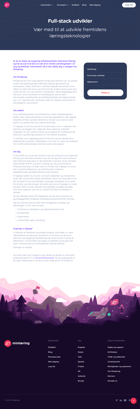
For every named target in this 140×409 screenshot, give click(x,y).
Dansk (80, 352)
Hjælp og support (115, 347)
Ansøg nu (105, 93)
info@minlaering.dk (44, 258)
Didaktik (75, 5)
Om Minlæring (114, 371)
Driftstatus (112, 352)
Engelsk (81, 347)
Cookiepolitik (114, 362)
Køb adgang (95, 5)
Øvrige (81, 381)
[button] (46, 5)
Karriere (111, 376)
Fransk (81, 366)
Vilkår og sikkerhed (116, 357)
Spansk (81, 362)
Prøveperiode (54, 357)
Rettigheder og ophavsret (119, 366)
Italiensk (81, 376)
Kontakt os (112, 381)
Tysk (80, 357)
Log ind (129, 5)
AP (79, 371)
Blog (84, 5)
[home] (7, 5)
